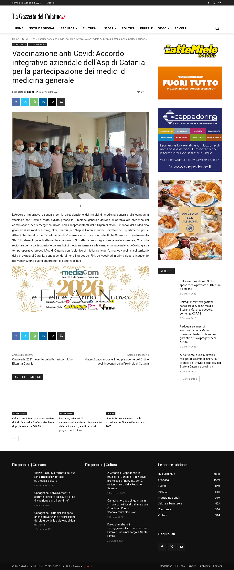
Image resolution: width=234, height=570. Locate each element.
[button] (217, 28)
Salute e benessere (37, 44)
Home (15, 39)
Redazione (33, 91)
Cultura (110, 413)
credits (90, 566)
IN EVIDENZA (29, 39)
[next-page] (20, 438)
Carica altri (190, 378)
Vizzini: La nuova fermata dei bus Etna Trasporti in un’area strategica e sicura (54, 476)
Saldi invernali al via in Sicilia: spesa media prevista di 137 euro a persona (200, 285)
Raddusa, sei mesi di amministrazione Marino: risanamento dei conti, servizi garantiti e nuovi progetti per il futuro (198, 334)
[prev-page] (14, 438)
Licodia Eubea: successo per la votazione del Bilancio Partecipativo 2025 (126, 422)
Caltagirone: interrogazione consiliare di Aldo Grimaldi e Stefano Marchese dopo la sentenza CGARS (33, 422)
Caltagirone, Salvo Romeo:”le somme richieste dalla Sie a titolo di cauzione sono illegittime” (54, 496)
